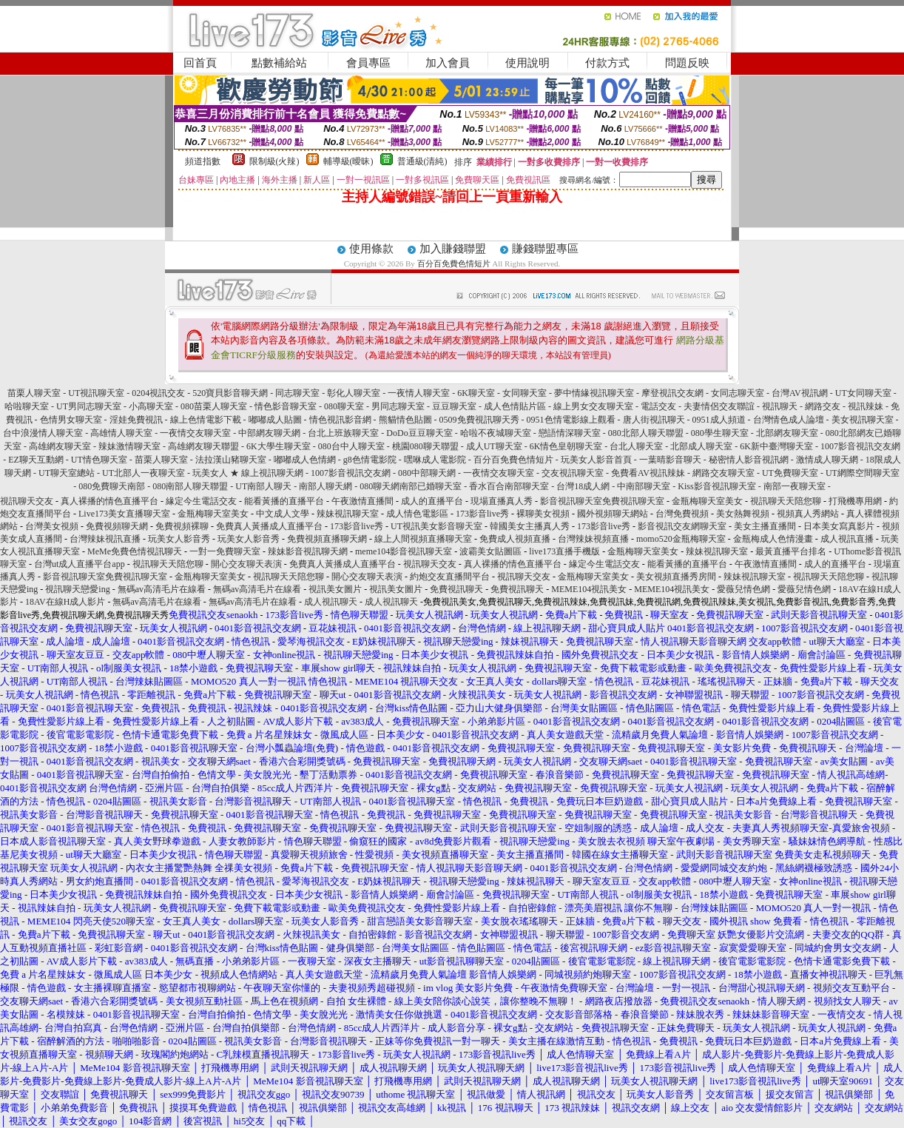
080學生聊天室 (720, 433)
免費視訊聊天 (456, 589)
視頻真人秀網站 (808, 513)
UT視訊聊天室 (96, 393)
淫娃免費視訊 (136, 419)
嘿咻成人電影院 (435, 459)
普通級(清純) (422, 161)
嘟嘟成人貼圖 (275, 419)
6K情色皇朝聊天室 (566, 446)
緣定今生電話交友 (201, 501)
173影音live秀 (482, 513)
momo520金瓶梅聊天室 (681, 539)
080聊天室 (344, 406)
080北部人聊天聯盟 (646, 433)
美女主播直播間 (765, 526)
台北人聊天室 (636, 446)
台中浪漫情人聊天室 (43, 433)
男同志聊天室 (398, 406)
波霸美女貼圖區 (490, 551)
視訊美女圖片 (335, 589)
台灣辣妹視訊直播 (105, 539)
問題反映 (687, 63)
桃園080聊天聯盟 (425, 446)
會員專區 (368, 63)
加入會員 (447, 63)
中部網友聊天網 (269, 433)
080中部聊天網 (427, 473)
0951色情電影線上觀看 (571, 419)
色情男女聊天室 (71, 419)
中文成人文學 (282, 513)
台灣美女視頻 (51, 526)
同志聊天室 (297, 393)
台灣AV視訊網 (800, 393)
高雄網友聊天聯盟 (203, 446)
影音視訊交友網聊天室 (682, 526)
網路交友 (822, 406)
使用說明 (527, 63)
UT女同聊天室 (863, 393)
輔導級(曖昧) (348, 161)
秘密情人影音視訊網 (749, 459)
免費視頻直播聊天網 (327, 539)
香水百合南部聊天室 (509, 486)
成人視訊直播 (847, 539)
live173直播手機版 (564, 551)
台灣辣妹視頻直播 (593, 539)
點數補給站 (279, 63)
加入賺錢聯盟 (452, 249)
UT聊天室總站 (66, 473)
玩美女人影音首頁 (596, 459)
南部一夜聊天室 (794, 486)
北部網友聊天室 (787, 433)
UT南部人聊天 (263, 486)
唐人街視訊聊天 (654, 419)
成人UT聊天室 (494, 446)
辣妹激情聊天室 (129, 446)
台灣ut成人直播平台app (79, 564)
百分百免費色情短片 (453, 263)
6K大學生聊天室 (278, 446)
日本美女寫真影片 (838, 526)
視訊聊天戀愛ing (78, 589)
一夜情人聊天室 (419, 393)
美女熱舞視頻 (742, 513)
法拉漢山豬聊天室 (230, 459)
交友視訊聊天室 (573, 473)
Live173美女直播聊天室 (124, 513)
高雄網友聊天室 (60, 446)
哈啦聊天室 (26, 406)
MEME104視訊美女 (589, 589)
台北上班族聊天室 (343, 433)
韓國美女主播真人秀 (530, 526)
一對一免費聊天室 (224, 551)
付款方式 (607, 63)
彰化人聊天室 (353, 393)
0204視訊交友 (158, 393)
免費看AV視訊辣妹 (648, 473)
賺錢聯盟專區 (545, 249)
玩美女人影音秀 (179, 539)
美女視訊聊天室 (863, 419)
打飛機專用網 (855, 501)
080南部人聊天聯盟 (190, 486)
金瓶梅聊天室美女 (707, 501)
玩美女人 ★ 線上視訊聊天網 (247, 473)
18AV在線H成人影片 (65, 602)
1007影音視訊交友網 (860, 446)
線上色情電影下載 (205, 419)
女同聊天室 (524, 393)
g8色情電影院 (370, 459)
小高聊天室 (151, 406)
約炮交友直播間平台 (450, 576)
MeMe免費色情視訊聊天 (134, 551)
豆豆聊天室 (454, 406)
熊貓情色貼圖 (405, 419)
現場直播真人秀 (501, 501)
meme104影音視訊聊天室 (403, 551)
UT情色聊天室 (99, 459)
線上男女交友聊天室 (593, 406)
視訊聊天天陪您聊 (785, 501)
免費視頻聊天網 (117, 526)
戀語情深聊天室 (570, 433)
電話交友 (658, 406)
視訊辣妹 (865, 406)
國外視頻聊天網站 (612, 513)
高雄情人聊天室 (121, 433)
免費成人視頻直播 (514, 539)
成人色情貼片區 (515, 406)
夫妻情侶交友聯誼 (719, 406)
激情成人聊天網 (827, 459)
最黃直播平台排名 (790, 551)
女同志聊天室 (737, 393)
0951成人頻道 (719, 419)
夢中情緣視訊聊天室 (594, 393)
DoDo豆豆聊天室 (419, 433)
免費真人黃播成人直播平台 (269, 526)
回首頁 (200, 63)
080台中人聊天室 (351, 446)
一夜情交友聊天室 (195, 433)
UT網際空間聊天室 (863, 473)
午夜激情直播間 (362, 501)
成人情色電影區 (417, 513)
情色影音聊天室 (285, 406)
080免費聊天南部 (111, 486)
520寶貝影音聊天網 (230, 393)
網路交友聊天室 (723, 473)
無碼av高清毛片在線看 (162, 589)
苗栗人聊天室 (34, 393)
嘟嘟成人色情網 (305, 459)
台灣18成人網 (583, 486)
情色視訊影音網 (340, 419)
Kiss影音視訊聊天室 (716, 486)
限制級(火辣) (274, 161)
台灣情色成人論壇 (788, 419)
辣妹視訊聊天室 (348, 513)
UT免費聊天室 (790, 473)
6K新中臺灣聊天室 (776, 446)
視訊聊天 (779, 406)
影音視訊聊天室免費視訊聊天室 (602, 501)
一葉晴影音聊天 (670, 459)
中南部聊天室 (643, 486)
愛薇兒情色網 (743, 589)
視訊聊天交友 (26, 501)
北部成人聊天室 (701, 446)
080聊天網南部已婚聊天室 (411, 486)
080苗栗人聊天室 (214, 406)
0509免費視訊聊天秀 (479, 419)
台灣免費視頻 (682, 513)
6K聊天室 (476, 393)
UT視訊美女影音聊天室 (436, 526)
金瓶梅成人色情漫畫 (773, 539)
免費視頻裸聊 (182, 526)
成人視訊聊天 (330, 602)
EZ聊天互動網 (36, 459)
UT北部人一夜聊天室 (143, 473)
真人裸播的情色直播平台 (109, 501)
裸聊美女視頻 (543, 513)
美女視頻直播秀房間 (676, 576)
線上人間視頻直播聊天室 (423, 539)
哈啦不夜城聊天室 (495, 433)
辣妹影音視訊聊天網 (308, 551)
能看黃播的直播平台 (284, 501)
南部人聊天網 (325, 486)
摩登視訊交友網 (672, 393)
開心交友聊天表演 (246, 564)
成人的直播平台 (432, 501)
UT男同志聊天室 (88, 406)
